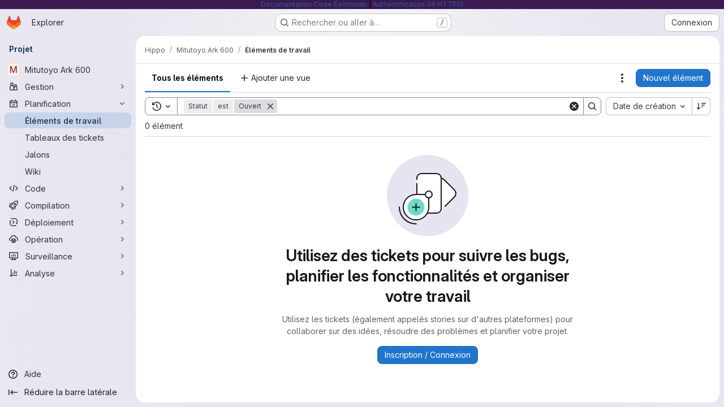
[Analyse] (68, 273)
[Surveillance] (68, 256)
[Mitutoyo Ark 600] (68, 69)
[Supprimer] (270, 106)
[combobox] (649, 106)
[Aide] (68, 374)
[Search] (422, 106)
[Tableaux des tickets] (68, 137)
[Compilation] (68, 205)
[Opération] (68, 239)
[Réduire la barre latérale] (68, 392)
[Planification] (68, 103)
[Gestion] (68, 86)
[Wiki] (68, 171)
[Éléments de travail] (68, 120)
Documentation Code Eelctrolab (314, 4)
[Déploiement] (68, 222)
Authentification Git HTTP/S (418, 4)
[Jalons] (68, 154)
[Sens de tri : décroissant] (701, 106)
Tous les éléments (187, 78)
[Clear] (574, 106)
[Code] (68, 188)
